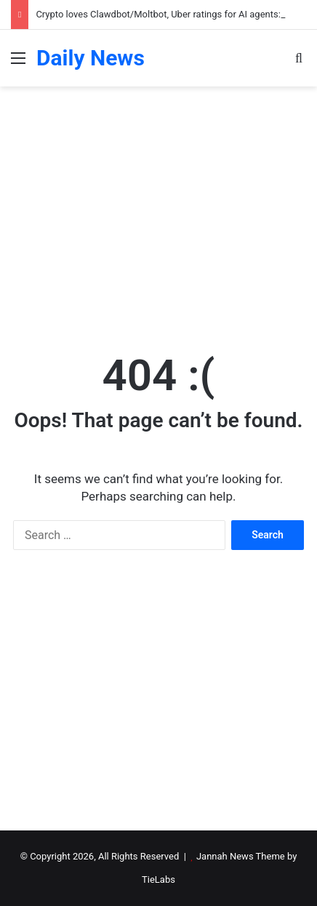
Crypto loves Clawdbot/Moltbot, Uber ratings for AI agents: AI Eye (172, 14)
